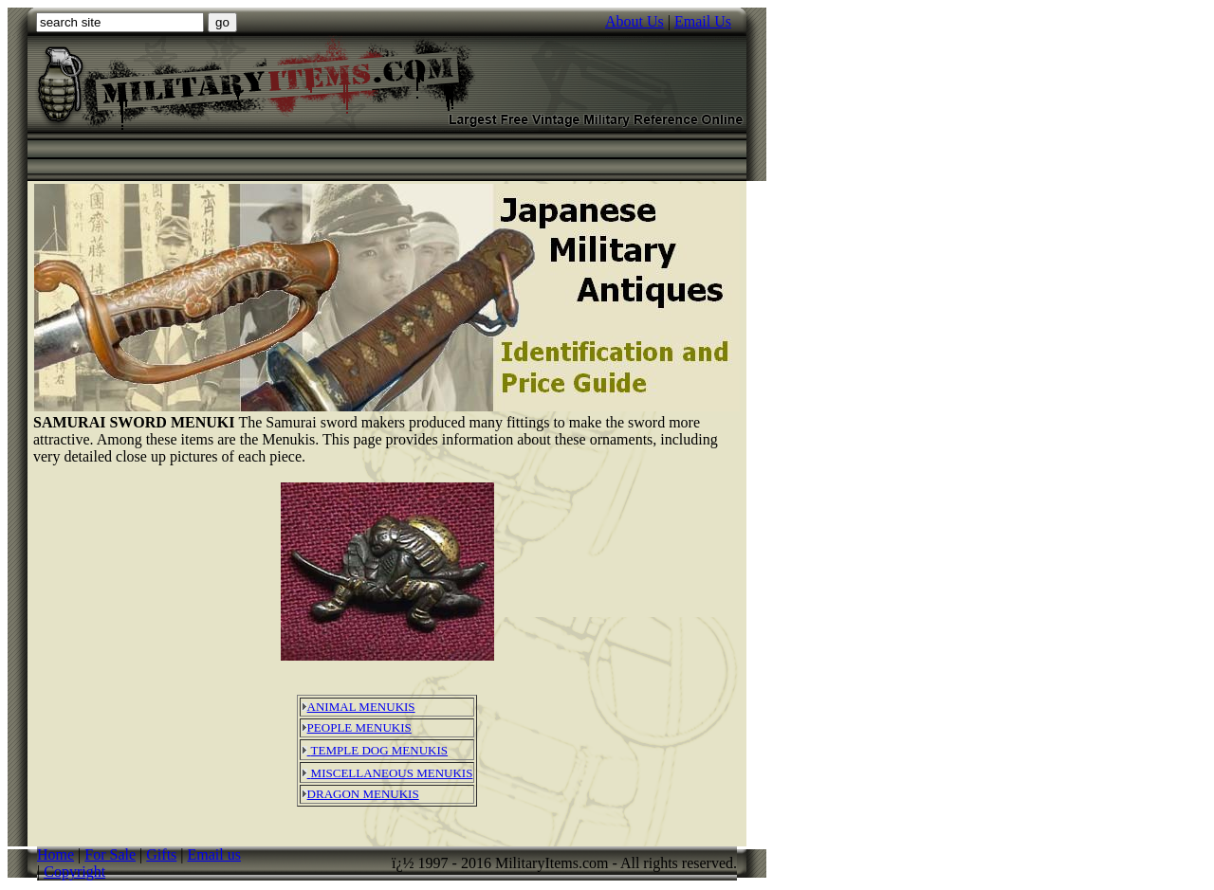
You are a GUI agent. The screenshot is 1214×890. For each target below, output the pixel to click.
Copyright (74, 871)
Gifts (161, 854)
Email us (214, 854)
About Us (634, 21)
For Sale (110, 854)
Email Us (702, 21)
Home (55, 854)
